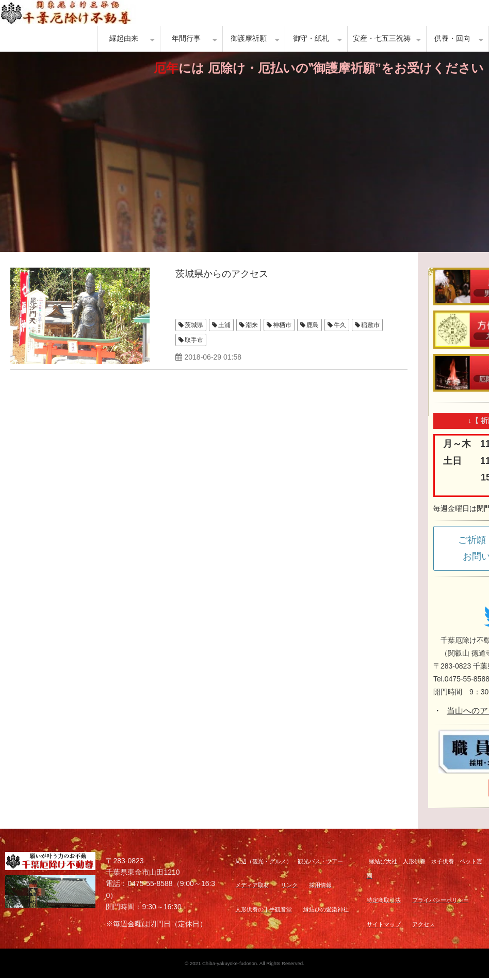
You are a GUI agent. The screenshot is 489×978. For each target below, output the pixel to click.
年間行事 (186, 38)
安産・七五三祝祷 (382, 38)
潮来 (252, 325)
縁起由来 (123, 38)
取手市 (194, 340)
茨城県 (194, 325)
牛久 (340, 325)
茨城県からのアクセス (221, 274)
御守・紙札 (311, 38)
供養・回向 (452, 38)
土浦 (224, 325)
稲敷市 (370, 325)
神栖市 (282, 325)
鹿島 (312, 325)
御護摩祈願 (249, 38)
